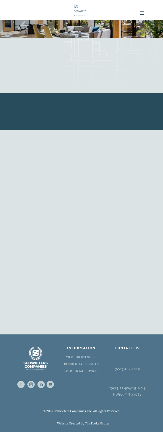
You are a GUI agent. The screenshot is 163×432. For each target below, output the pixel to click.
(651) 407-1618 (127, 369)
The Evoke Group (97, 423)
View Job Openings (81, 357)
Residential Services (81, 364)
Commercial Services (81, 371)
